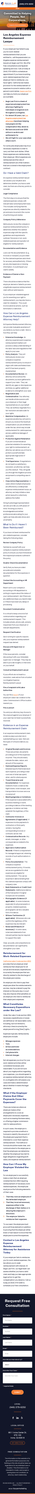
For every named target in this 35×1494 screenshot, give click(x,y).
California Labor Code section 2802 (17, 961)
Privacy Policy (17, 1485)
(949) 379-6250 (26, 4)
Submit (17, 1392)
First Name (7, 1315)
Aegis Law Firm (25, 91)
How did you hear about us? (12, 1359)
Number (6, 1326)
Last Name (7, 1337)
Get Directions (17, 1443)
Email (5, 1348)
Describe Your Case (10, 1370)
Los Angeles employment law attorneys (17, 118)
